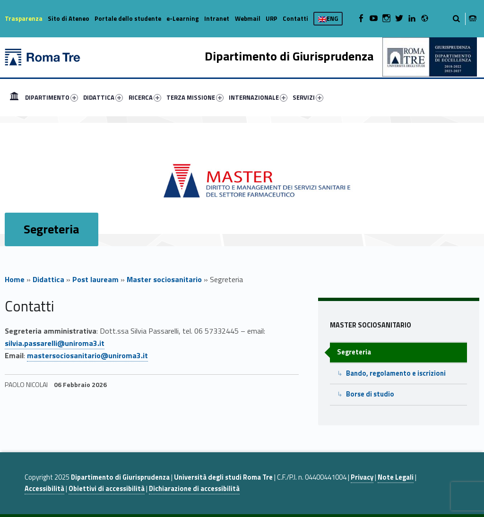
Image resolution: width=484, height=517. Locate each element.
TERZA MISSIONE (195, 97)
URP (271, 18)
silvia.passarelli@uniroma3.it (54, 343)
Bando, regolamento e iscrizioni (396, 373)
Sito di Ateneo (68, 18)
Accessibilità (44, 488)
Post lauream (95, 279)
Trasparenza (24, 18)
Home (14, 97)
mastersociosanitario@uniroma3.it (87, 355)
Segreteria (354, 352)
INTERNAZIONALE (258, 97)
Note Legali (396, 477)
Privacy (362, 477)
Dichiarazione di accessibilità (194, 488)
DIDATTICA (103, 97)
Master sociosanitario (164, 279)
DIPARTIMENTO (51, 97)
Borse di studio (370, 394)
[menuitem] (14, 97)
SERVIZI (308, 97)
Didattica (48, 279)
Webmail (247, 18)
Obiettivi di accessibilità (107, 488)
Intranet (216, 18)
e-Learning (182, 18)
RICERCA (145, 97)
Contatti (295, 18)
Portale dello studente (128, 18)
